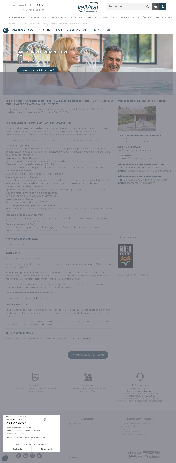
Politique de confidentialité (133, 434)
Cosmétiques (144, 17)
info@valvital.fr (163, 171)
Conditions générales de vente (135, 423)
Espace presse (75, 426)
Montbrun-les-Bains (37, 24)
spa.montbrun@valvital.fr (141, 183)
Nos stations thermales (15, 17)
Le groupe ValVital (163, 17)
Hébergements (126, 17)
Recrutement (75, 423)
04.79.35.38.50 (148, 396)
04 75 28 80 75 (132, 167)
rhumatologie (47, 324)
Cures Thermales (40, 17)
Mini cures (93, 17)
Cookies (124, 429)
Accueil (11, 24)
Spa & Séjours (108, 17)
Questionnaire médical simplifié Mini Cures (29, 298)
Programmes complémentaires (68, 17)
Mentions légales (129, 426)
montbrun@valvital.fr (139, 171)
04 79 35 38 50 (84, 338)
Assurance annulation (131, 431)
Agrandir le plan (128, 237)
